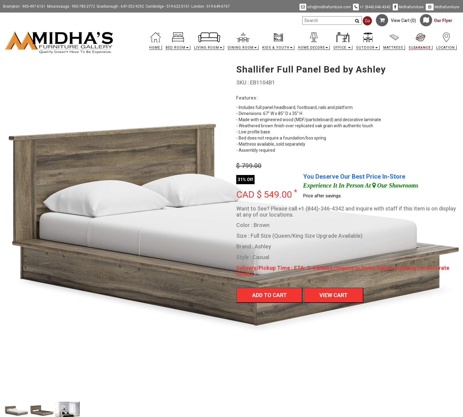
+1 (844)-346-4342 (372, 7)
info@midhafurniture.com (325, 7)
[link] (288, 33)
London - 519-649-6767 (210, 6)
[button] (178, 42)
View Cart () (396, 20)
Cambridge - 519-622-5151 (167, 6)
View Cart (333, 295)
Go (367, 20)
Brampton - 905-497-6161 (24, 6)
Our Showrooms (395, 185)
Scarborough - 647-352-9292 (120, 6)
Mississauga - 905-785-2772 (71, 6)
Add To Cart (269, 295)
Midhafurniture (408, 7)
